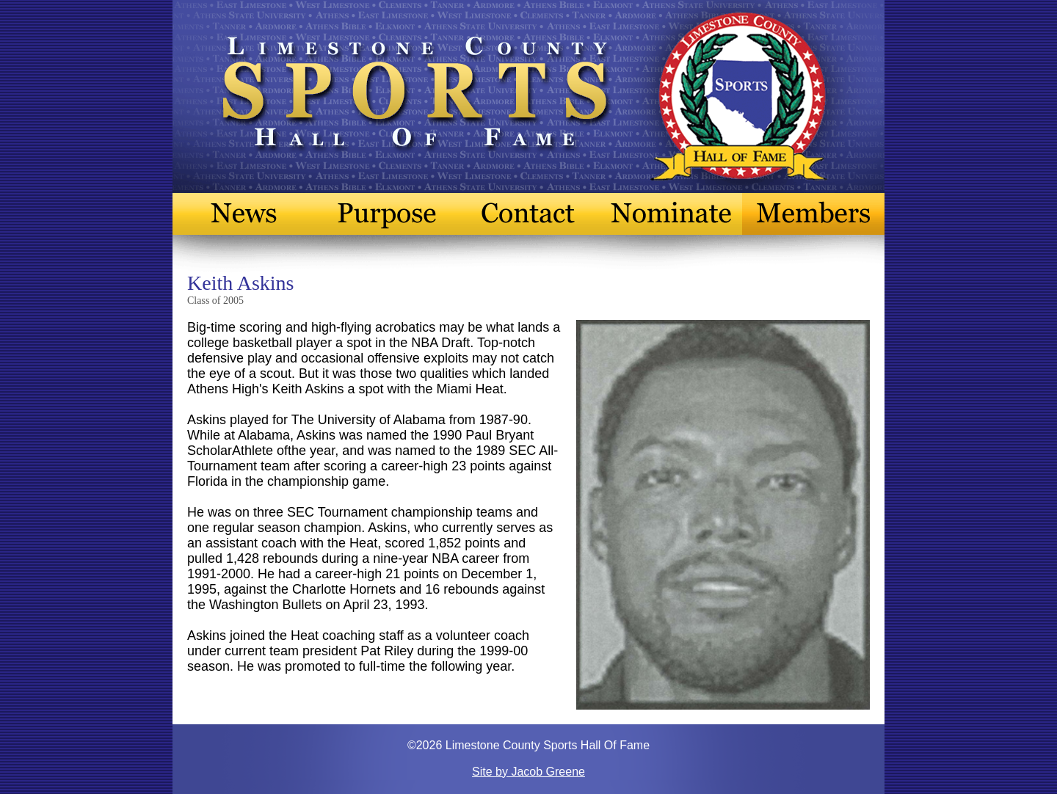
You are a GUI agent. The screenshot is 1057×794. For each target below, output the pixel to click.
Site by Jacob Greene (528, 771)
